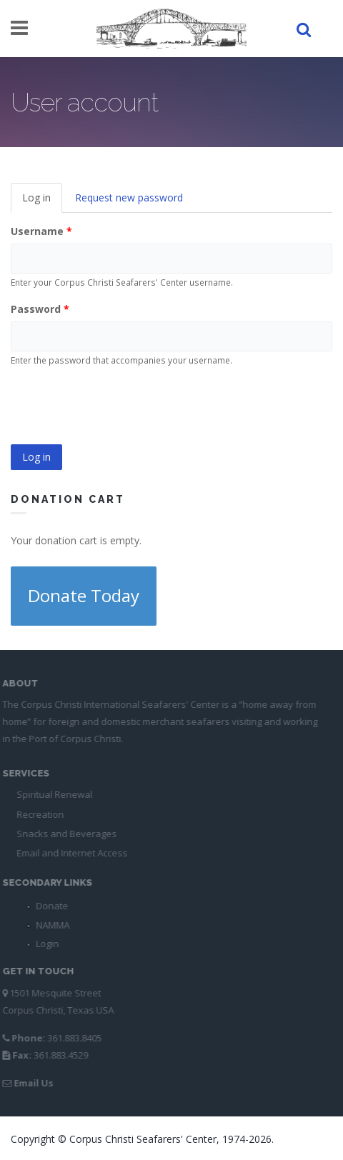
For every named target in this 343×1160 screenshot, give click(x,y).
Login (44, 943)
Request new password (129, 197)
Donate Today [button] (83, 595)
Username (41, 231)
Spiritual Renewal (51, 794)
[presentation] (119, 406)
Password (40, 309)
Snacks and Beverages (64, 833)
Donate (49, 905)
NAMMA (49, 925)
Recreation (37, 814)
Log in (42, 202)
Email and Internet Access (69, 852)
